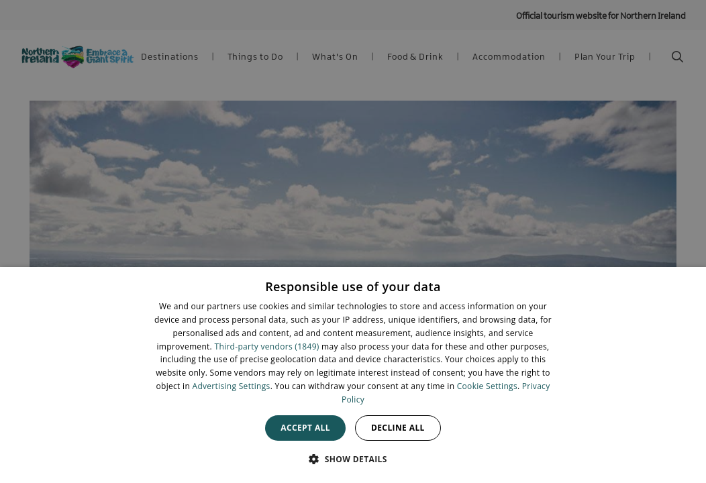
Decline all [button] (398, 427)
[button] (353, 459)
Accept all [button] (305, 427)
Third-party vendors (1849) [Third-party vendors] (267, 346)
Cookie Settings (487, 386)
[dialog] (353, 375)
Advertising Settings (231, 386)
